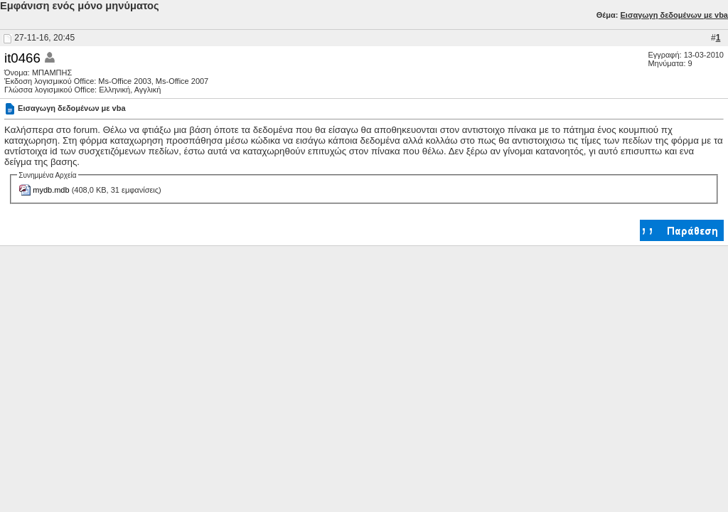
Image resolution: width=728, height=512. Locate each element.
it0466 (22, 57)
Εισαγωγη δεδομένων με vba (674, 15)
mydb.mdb (51, 190)
